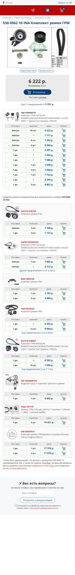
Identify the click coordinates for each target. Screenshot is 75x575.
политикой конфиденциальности (44, 508)
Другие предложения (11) (37, 270)
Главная (7, 17)
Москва (9, 2)
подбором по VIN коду (43, 465)
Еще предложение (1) (37, 332)
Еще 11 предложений (37, 104)
